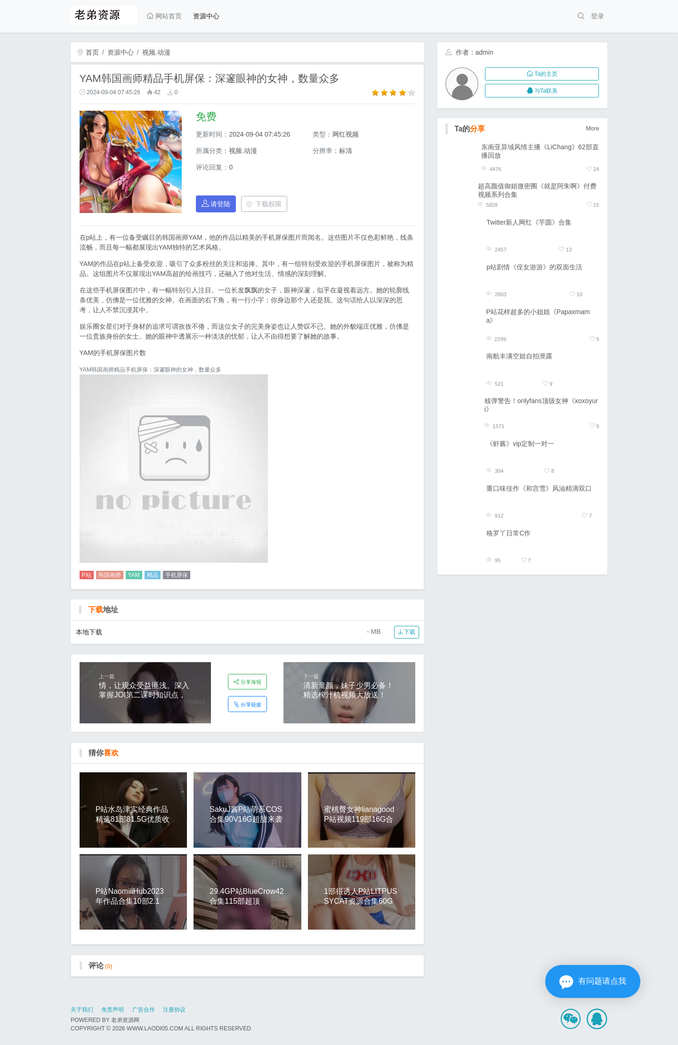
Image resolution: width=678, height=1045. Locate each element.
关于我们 (82, 1009)
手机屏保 (176, 575)
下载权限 (264, 204)
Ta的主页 (542, 74)
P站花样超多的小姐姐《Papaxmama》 (538, 316)
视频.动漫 (156, 52)
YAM (134, 575)
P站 (86, 575)
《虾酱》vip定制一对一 (520, 443)
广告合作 (143, 1009)
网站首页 (164, 16)
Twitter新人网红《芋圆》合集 (529, 222)
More (592, 128)
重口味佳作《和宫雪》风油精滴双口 (539, 488)
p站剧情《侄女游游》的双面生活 (534, 267)
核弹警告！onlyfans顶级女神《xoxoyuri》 (541, 405)
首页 (88, 52)
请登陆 (216, 204)
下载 (406, 632)
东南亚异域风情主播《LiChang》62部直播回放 (540, 151)
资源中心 (206, 16)
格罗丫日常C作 (508, 533)
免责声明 (112, 1009)
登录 (597, 16)
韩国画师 (109, 575)
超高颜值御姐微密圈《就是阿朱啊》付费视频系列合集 (537, 190)
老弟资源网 (125, 1020)
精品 (152, 575)
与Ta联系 (542, 91)
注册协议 (174, 1009)
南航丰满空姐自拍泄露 (519, 356)
